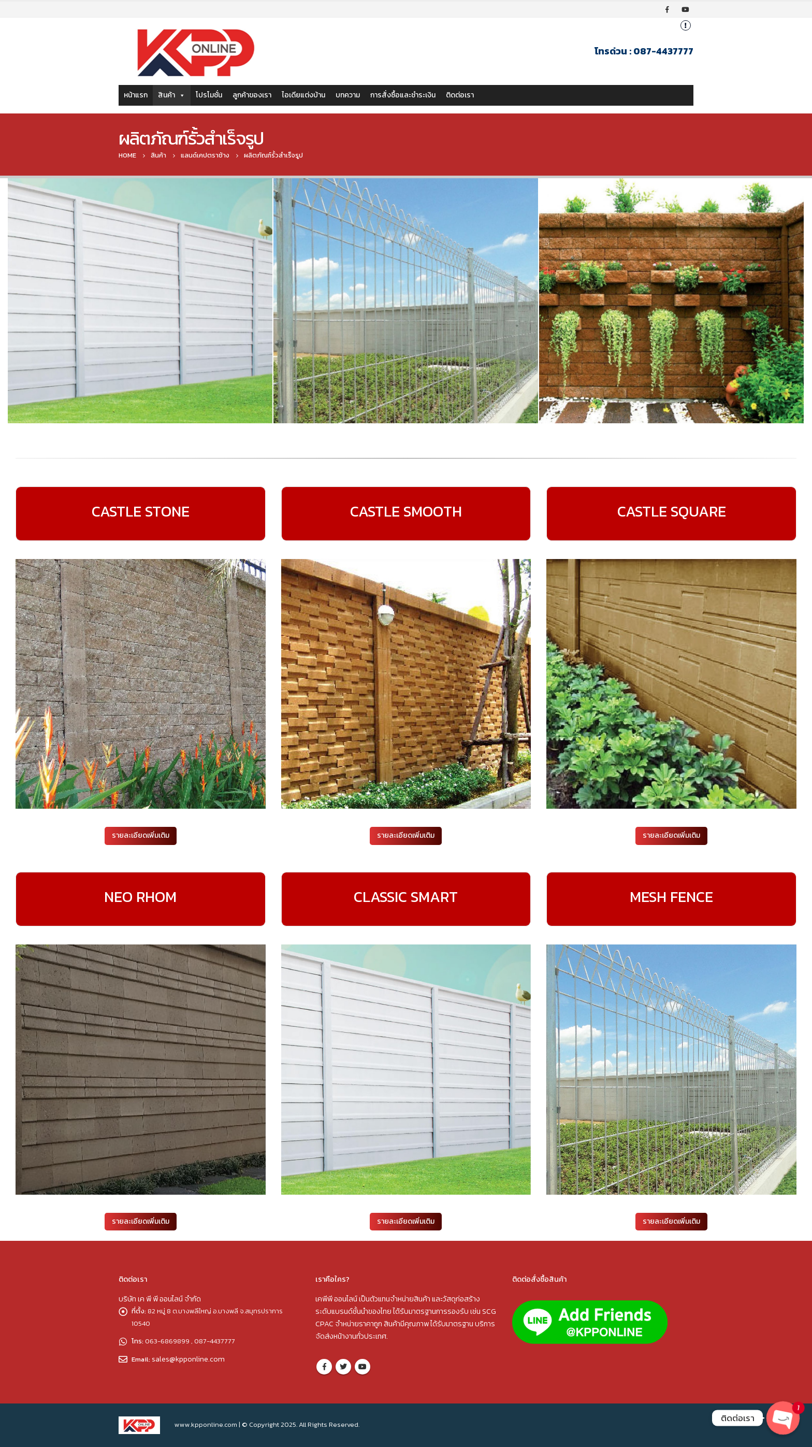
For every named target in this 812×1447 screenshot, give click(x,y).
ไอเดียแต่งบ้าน (303, 95)
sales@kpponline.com (189, 1359)
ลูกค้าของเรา (252, 95)
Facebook (324, 1366)
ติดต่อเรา (460, 95)
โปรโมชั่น (209, 95)
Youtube (362, 1366)
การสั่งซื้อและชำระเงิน (403, 95)
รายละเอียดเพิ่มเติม (140, 835)
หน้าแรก (136, 95)
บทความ (348, 95)
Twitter (343, 1366)
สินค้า (171, 95)
